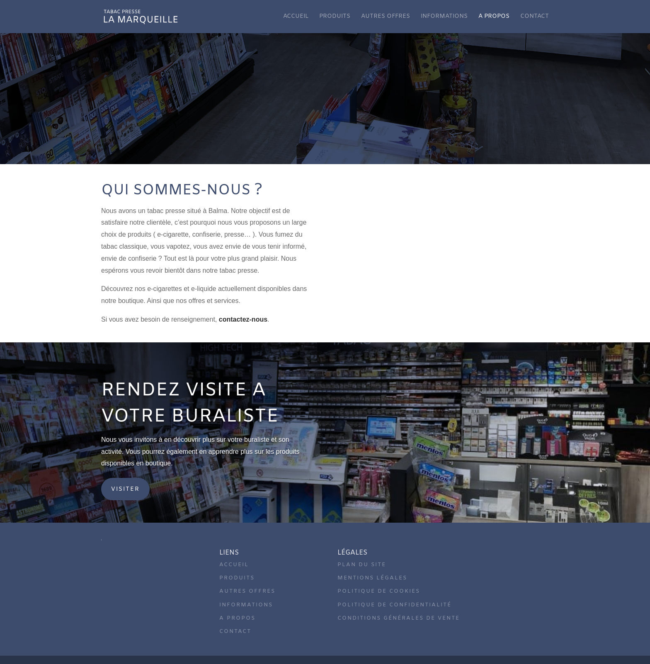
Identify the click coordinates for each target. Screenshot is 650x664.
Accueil (295, 17)
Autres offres (385, 17)
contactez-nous (243, 319)
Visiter (125, 489)
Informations (444, 17)
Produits (334, 17)
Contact (534, 17)
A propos (493, 17)
